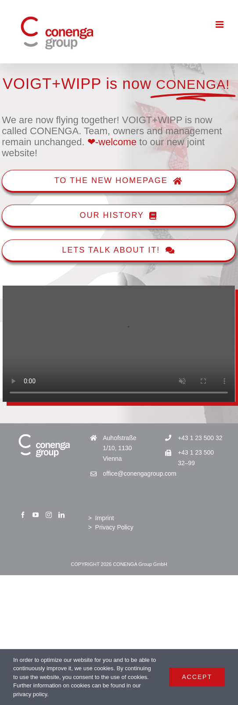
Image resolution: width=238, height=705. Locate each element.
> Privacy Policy (110, 527)
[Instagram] (49, 515)
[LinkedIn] (61, 515)
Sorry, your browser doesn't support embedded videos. (119, 344)
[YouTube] (35, 515)
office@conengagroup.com (126, 473)
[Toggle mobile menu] (220, 24)
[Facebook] (23, 515)
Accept (197, 676)
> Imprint (101, 517)
